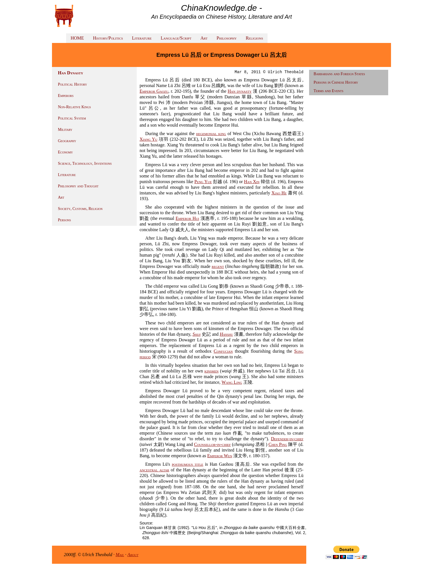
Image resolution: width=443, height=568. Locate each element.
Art (203, 38)
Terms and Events (328, 91)
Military (65, 129)
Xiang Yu (148, 139)
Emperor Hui (187, 218)
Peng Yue (203, 181)
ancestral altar (154, 469)
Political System (72, 118)
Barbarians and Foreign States (339, 74)
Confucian (223, 351)
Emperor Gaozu (154, 91)
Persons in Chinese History (336, 82)
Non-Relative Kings (74, 107)
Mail (120, 554)
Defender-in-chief (287, 438)
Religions (254, 38)
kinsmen (211, 370)
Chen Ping (277, 444)
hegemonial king (211, 133)
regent (218, 266)
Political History (72, 84)
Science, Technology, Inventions (85, 163)
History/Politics (108, 38)
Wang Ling (232, 382)
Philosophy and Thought (78, 186)
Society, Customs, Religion (80, 209)
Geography (67, 141)
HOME (77, 38)
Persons (64, 220)
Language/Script (176, 38)
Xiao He (279, 192)
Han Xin (252, 181)
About (132, 554)
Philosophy (226, 38)
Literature (142, 38)
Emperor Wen (219, 455)
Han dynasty (240, 91)
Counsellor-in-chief (212, 444)
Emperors (65, 96)
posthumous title (187, 464)
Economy (65, 152)
